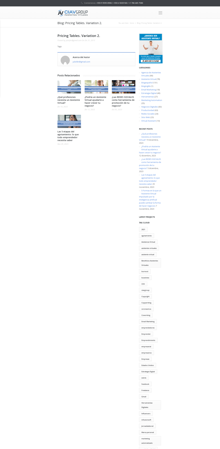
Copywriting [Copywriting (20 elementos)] (146, 303)
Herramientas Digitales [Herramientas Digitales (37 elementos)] (146, 405)
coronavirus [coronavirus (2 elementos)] (146, 309)
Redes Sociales (147, 113)
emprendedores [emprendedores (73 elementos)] (147, 328)
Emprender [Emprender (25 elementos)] (146, 334)
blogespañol (146, 82)
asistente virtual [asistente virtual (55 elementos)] (147, 254)
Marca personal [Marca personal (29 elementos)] (147, 432)
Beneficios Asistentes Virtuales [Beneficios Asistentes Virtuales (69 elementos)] (149, 263)
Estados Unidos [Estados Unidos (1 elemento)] (147, 365)
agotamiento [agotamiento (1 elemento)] (146, 235)
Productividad (147, 110)
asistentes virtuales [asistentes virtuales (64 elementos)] (149, 248)
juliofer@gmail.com (81, 61)
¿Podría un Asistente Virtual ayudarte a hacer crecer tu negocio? (95, 101)
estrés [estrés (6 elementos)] (143, 378)
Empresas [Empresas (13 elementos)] (145, 359)
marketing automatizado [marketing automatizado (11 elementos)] (147, 440)
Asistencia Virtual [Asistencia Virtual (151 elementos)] (148, 242)
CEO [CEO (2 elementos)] (143, 284)
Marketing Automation (151, 100)
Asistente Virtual (148, 79)
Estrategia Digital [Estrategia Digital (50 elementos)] (148, 371)
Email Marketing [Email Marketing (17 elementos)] (147, 321)
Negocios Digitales (149, 106)
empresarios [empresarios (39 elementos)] (146, 353)
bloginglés (145, 86)
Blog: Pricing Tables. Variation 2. (149, 23)
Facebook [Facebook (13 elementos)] (145, 384)
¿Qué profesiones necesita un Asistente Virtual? (68, 100)
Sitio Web (145, 117)
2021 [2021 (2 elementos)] (143, 229)
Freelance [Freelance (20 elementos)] (145, 390)
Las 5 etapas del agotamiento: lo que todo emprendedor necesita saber (68, 136)
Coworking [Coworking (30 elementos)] (145, 315)
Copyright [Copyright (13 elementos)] (145, 296)
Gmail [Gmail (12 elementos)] (143, 396)
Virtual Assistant (148, 120)
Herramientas (147, 96)
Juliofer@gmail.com (73, 40)
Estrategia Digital (148, 93)
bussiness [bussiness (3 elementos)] (145, 277)
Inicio (132, 23)
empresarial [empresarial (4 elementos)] (146, 346)
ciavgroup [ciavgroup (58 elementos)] (145, 290)
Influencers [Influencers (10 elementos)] (145, 413)
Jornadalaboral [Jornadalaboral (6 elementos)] (147, 426)
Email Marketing (148, 89)
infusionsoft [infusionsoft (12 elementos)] (146, 420)
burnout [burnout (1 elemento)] (144, 271)
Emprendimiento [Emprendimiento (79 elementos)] (148, 340)
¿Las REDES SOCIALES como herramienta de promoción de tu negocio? (123, 101)
